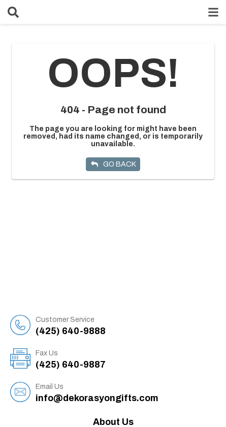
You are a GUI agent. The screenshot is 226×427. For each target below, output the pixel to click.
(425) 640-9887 (126, 359)
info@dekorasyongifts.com (126, 392)
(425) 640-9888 (126, 325)
